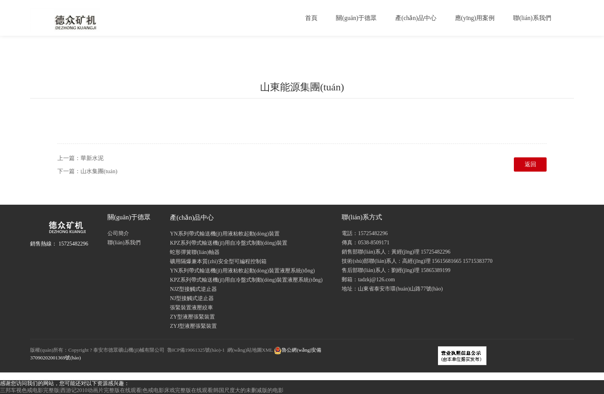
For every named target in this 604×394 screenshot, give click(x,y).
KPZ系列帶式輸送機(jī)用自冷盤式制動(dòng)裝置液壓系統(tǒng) (246, 280)
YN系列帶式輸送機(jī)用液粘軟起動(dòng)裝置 (225, 234)
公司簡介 (118, 233)
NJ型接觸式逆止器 (192, 298)
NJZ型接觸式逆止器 (193, 289)
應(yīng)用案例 (475, 18)
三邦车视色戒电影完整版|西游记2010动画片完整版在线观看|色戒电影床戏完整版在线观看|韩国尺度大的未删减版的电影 (142, 390)
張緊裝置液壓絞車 (191, 308)
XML (267, 350)
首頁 (311, 18)
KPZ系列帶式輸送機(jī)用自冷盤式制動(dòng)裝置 (228, 243)
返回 (530, 164)
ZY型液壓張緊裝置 (192, 317)
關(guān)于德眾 (356, 18)
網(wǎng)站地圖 (244, 350)
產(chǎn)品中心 (415, 18)
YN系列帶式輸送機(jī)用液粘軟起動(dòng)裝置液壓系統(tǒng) (242, 271)
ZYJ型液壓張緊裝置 (193, 326)
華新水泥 (92, 158)
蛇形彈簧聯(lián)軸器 (194, 252)
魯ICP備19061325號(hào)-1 (196, 350)
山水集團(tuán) (99, 171)
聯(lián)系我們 (532, 18)
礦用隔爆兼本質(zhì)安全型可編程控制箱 (218, 261)
